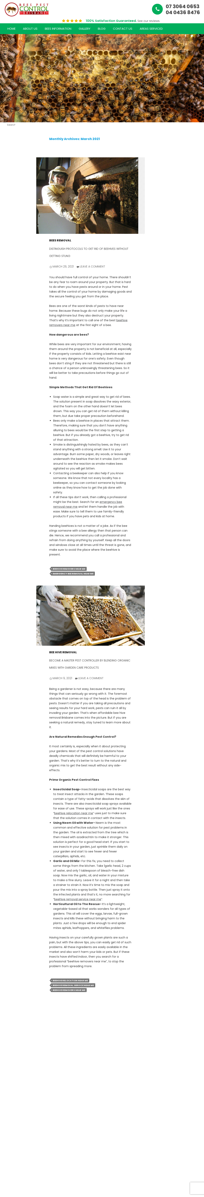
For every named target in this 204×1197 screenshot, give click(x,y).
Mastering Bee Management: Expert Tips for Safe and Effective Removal (12, 372)
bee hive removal (63, 652)
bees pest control (11, 882)
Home (11, 28)
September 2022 (12, 588)
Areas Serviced (151, 28)
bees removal (60, 240)
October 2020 (12, 770)
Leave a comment (92, 266)
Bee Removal (12, 860)
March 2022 (10, 645)
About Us (30, 28)
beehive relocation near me (73, 813)
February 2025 (12, 444)
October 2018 (12, 818)
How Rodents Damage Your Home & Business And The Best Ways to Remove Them (12, 235)
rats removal (12, 903)
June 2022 (9, 616)
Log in (10, 930)
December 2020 (12, 751)
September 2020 (12, 780)
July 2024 (9, 511)
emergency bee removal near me (73, 573)
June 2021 (9, 717)
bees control (11, 870)
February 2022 (12, 654)
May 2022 (9, 626)
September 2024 (12, 492)
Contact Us (122, 28)
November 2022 (12, 568)
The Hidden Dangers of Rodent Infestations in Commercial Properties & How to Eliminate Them (12, 181)
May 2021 (12, 725)
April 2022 (9, 635)
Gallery (84, 28)
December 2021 (12, 674)
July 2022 (9, 607)
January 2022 (11, 664)
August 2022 (11, 597)
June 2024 (9, 521)
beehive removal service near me (77, 899)
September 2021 (11, 702)
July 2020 (9, 799)
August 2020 (11, 790)
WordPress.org (12, 956)
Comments (12, 947)
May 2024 (9, 530)
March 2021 (10, 732)
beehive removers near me (69, 568)
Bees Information (58, 28)
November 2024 (12, 473)
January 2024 (11, 559)
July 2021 (12, 710)
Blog (102, 28)
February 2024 (12, 549)
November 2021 (12, 683)
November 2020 (12, 761)
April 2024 (9, 540)
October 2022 (12, 578)
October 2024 (12, 482)
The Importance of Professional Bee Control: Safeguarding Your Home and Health (12, 323)
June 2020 (9, 809)
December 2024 (12, 463)
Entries (10, 937)
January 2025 (11, 454)
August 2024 (11, 502)
